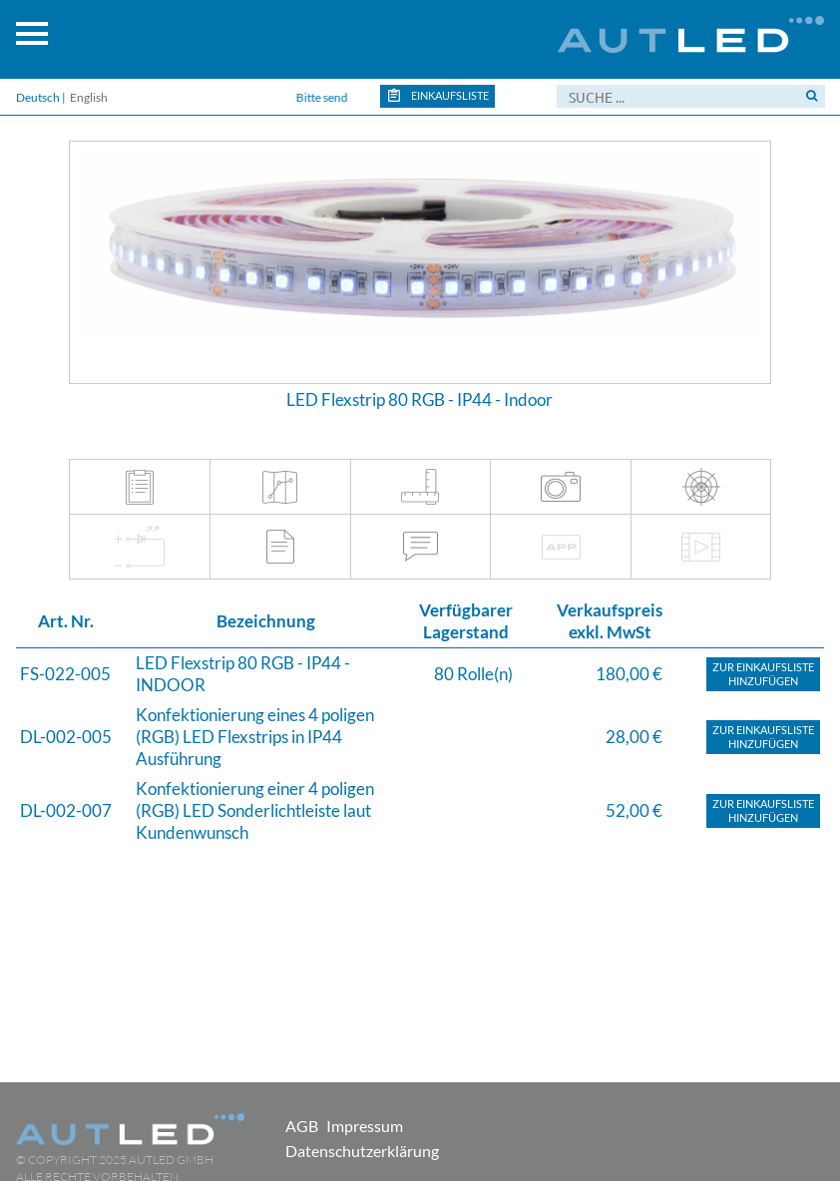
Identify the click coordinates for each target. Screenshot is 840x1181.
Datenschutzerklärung (362, 1150)
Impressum (364, 1125)
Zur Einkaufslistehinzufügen (763, 673)
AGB (301, 1125)
